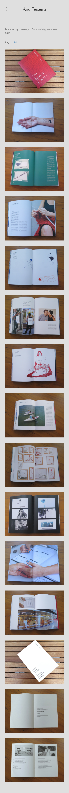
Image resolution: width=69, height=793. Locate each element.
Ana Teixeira (34, 9)
